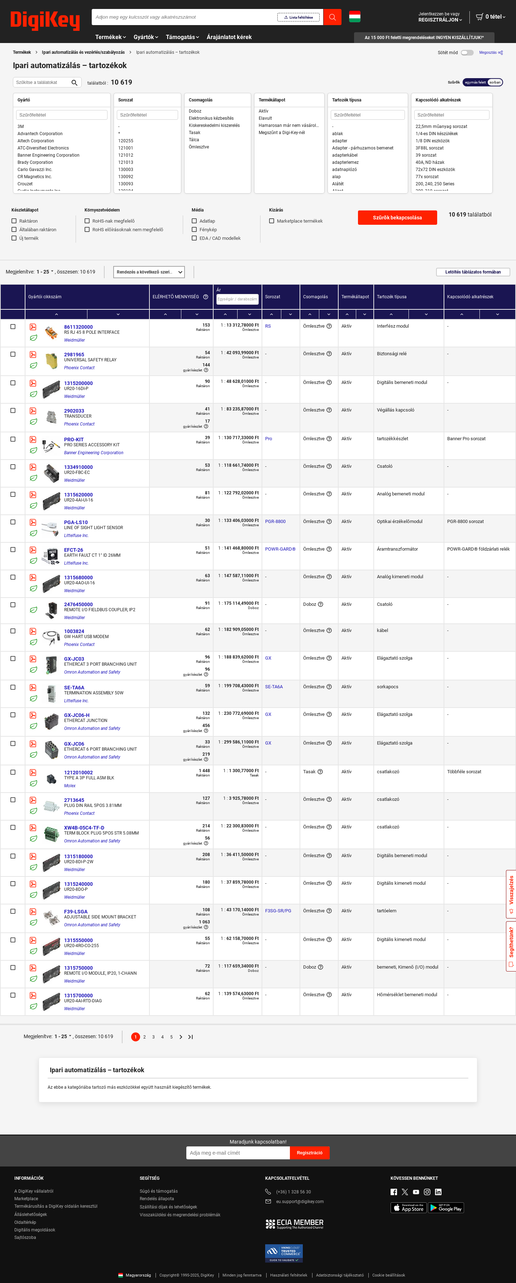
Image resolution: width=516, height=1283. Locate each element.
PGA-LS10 (76, 522)
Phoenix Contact (79, 367)
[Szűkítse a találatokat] (41, 82)
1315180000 (78, 856)
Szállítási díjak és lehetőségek (168, 1207)
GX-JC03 (74, 659)
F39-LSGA (75, 911)
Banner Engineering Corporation (93, 452)
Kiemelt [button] (150, 272)
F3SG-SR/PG (278, 910)
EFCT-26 (73, 550)
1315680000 (78, 577)
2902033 (74, 411)
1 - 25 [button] (43, 272)
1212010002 (78, 772)
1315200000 (78, 383)
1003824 (74, 631)
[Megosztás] (491, 52)
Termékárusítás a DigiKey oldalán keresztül (55, 1206)
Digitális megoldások (34, 1229)
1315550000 (78, 940)
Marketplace (26, 1198)
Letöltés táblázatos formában (473, 272)
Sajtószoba (25, 1237)
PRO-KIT (74, 439)
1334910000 (78, 467)
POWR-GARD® (280, 549)
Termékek (108, 37)
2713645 (74, 800)
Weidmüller (74, 340)
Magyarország (134, 1275)
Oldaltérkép (25, 1222)
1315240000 (78, 884)
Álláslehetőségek (30, 1214)
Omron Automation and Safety (92, 672)
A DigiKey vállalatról (33, 1191)
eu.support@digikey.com (294, 1202)
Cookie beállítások (388, 1275)
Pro (268, 438)
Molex (70, 785)
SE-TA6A (74, 687)
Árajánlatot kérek (229, 37)
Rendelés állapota (157, 1198)
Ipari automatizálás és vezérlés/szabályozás (83, 52)
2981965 (74, 354)
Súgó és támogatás (159, 1191)
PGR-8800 (275, 521)
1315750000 (78, 968)
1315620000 (78, 495)
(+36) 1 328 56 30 (288, 1192)
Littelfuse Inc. (76, 535)
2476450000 (78, 604)
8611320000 (78, 327)
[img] (45, 21)
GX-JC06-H (77, 715)
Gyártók (144, 37)
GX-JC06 (74, 744)
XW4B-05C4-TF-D (84, 828)
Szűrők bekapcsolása (397, 217)
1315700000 (78, 995)
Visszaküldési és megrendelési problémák (180, 1214)
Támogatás (180, 37)
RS (268, 326)
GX (268, 658)
